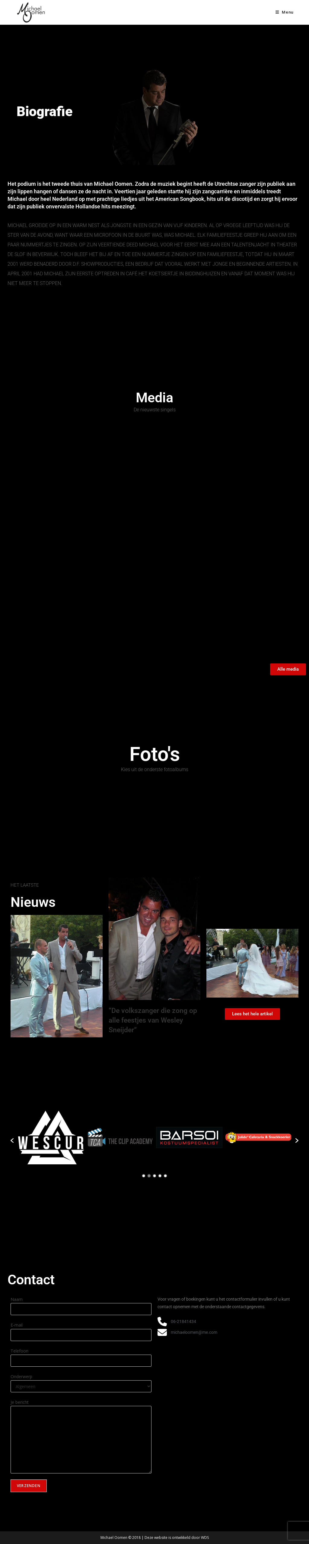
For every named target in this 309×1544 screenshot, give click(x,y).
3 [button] (154, 1176)
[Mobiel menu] (285, 12)
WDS (205, 1537)
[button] (12, 1140)
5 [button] (165, 1176)
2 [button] (149, 1176)
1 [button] (143, 1176)
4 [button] (160, 1176)
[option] (51, 1138)
